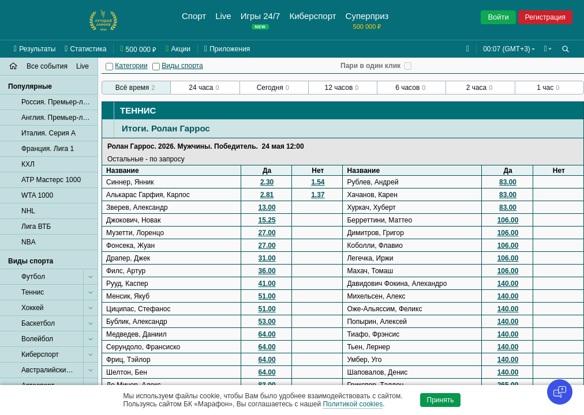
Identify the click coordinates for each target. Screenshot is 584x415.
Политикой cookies (353, 404)
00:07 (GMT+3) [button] (504, 49)
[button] (546, 49)
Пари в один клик (370, 66)
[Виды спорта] (156, 66)
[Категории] (109, 66)
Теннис (138, 110)
